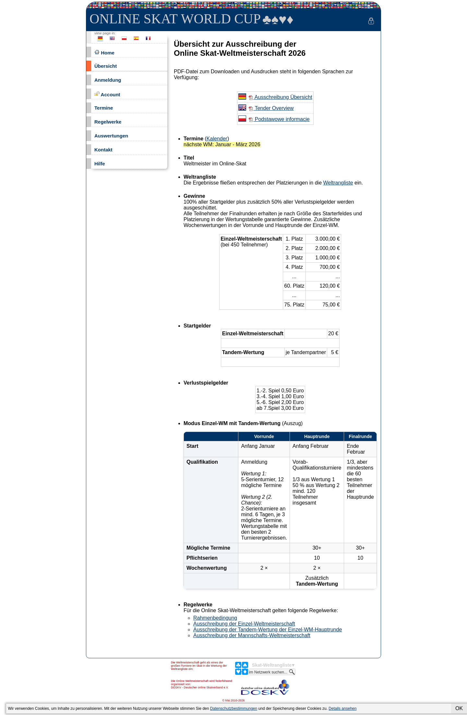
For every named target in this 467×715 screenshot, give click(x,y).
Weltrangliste (338, 182)
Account (107, 94)
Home (104, 52)
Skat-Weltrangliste (272, 665)
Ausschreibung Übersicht (280, 97)
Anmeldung (107, 80)
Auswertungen (111, 135)
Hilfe (99, 163)
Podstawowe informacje (278, 119)
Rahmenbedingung (215, 618)
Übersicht (105, 66)
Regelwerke (107, 122)
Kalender (217, 138)
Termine (103, 108)
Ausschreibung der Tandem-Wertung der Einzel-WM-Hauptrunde (267, 629)
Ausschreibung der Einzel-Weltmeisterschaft (244, 623)
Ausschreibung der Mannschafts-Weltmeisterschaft (251, 635)
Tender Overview (270, 108)
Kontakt (103, 149)
